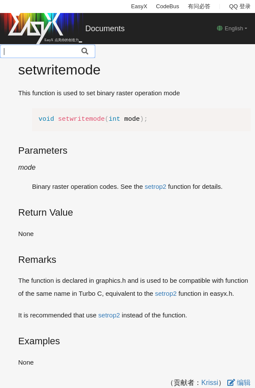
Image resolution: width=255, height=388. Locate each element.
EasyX (139, 6)
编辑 (239, 382)
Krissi (209, 382)
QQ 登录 (240, 6)
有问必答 (199, 6)
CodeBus (167, 6)
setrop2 (155, 186)
